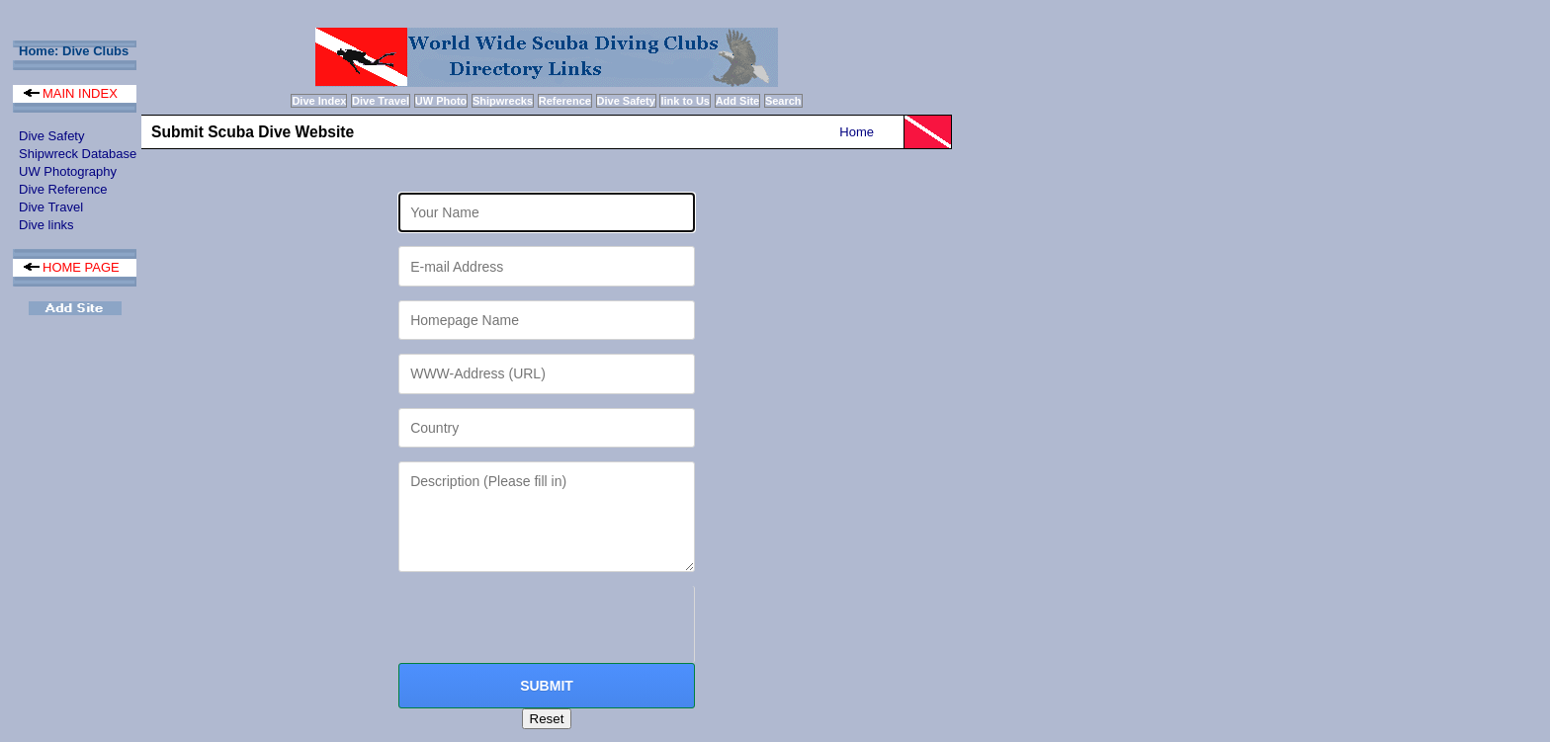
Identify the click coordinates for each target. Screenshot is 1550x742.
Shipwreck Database (77, 153)
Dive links (46, 224)
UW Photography (68, 171)
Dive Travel (51, 207)
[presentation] (548, 624)
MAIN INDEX (70, 93)
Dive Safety (51, 135)
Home (856, 131)
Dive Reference (63, 189)
